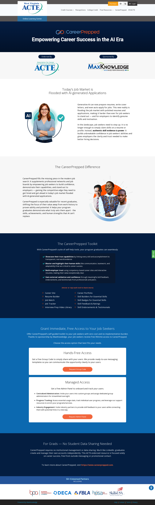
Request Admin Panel (77, 417)
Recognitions (80, 10)
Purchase (113, 4)
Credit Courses (66, 10)
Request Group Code (77, 369)
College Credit (92, 10)
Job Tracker (50, 303)
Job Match (49, 300)
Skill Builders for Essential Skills (92, 296)
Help (153, 254)
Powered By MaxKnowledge (27, 502)
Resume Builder (52, 296)
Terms (128, 502)
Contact (122, 502)
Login (132, 4)
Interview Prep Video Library (58, 307)
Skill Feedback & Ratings (89, 303)
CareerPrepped (121, 10)
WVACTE (131, 10)
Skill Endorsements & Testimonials (94, 307)
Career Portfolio (85, 293)
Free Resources (106, 10)
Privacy (135, 502)
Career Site (50, 293)
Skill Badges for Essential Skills (92, 300)
